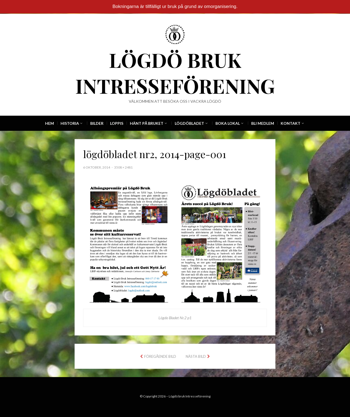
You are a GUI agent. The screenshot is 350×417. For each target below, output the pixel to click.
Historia (70, 123)
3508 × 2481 (123, 167)
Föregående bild (160, 356)
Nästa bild (196, 356)
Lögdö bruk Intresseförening (175, 72)
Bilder (96, 123)
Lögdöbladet (189, 123)
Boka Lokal (227, 123)
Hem (49, 123)
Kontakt (290, 123)
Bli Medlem (262, 123)
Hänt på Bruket (146, 123)
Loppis (116, 123)
